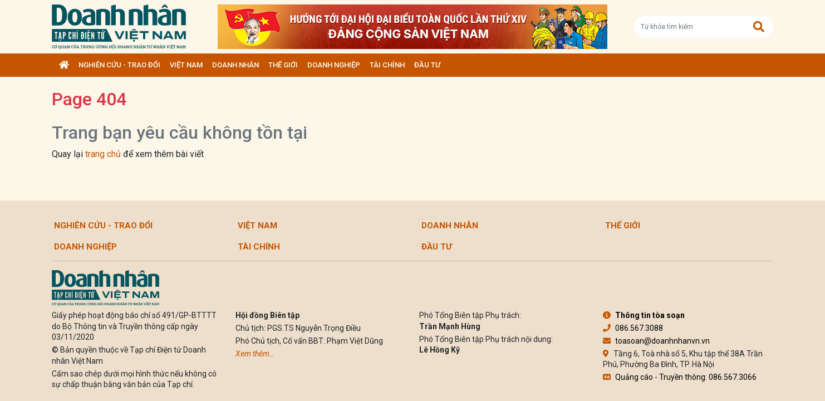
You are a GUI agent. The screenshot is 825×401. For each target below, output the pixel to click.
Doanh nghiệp (333, 65)
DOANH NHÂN (235, 65)
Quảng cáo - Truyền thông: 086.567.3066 (680, 377)
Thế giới (283, 65)
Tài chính (387, 65)
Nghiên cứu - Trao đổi (119, 65)
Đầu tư (427, 65)
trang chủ (103, 154)
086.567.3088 (633, 328)
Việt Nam (186, 65)
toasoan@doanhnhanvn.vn (656, 340)
